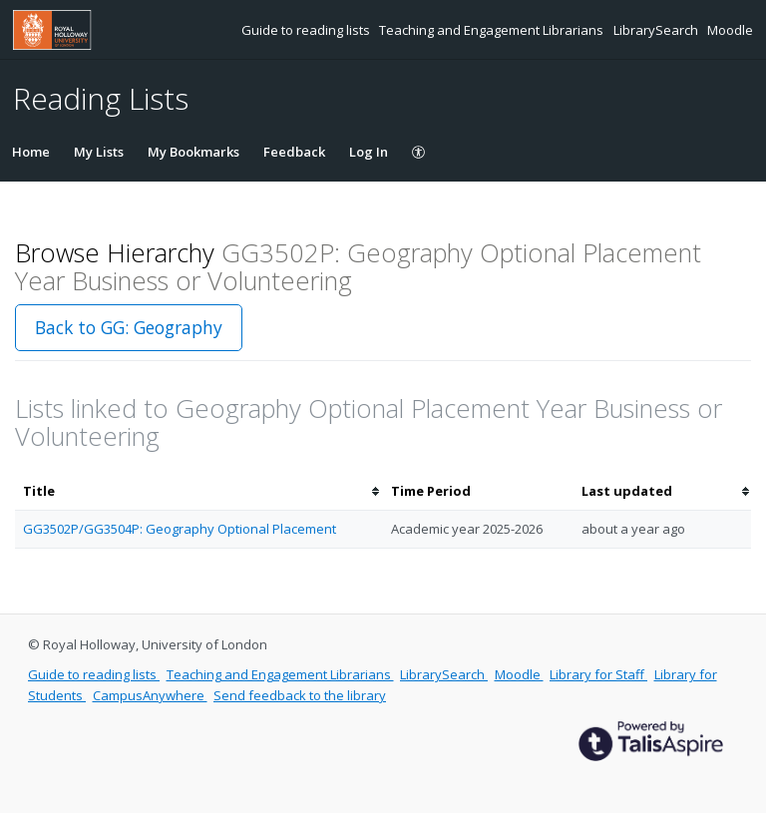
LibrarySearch (657, 30)
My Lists (99, 152)
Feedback (294, 152)
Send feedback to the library (299, 695)
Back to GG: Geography (128, 327)
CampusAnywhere (150, 695)
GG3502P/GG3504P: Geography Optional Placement (179, 529)
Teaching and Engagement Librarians (492, 30)
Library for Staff (598, 674)
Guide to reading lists (307, 30)
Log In (368, 152)
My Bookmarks (193, 152)
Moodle (730, 30)
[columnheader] (199, 491)
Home (31, 152)
